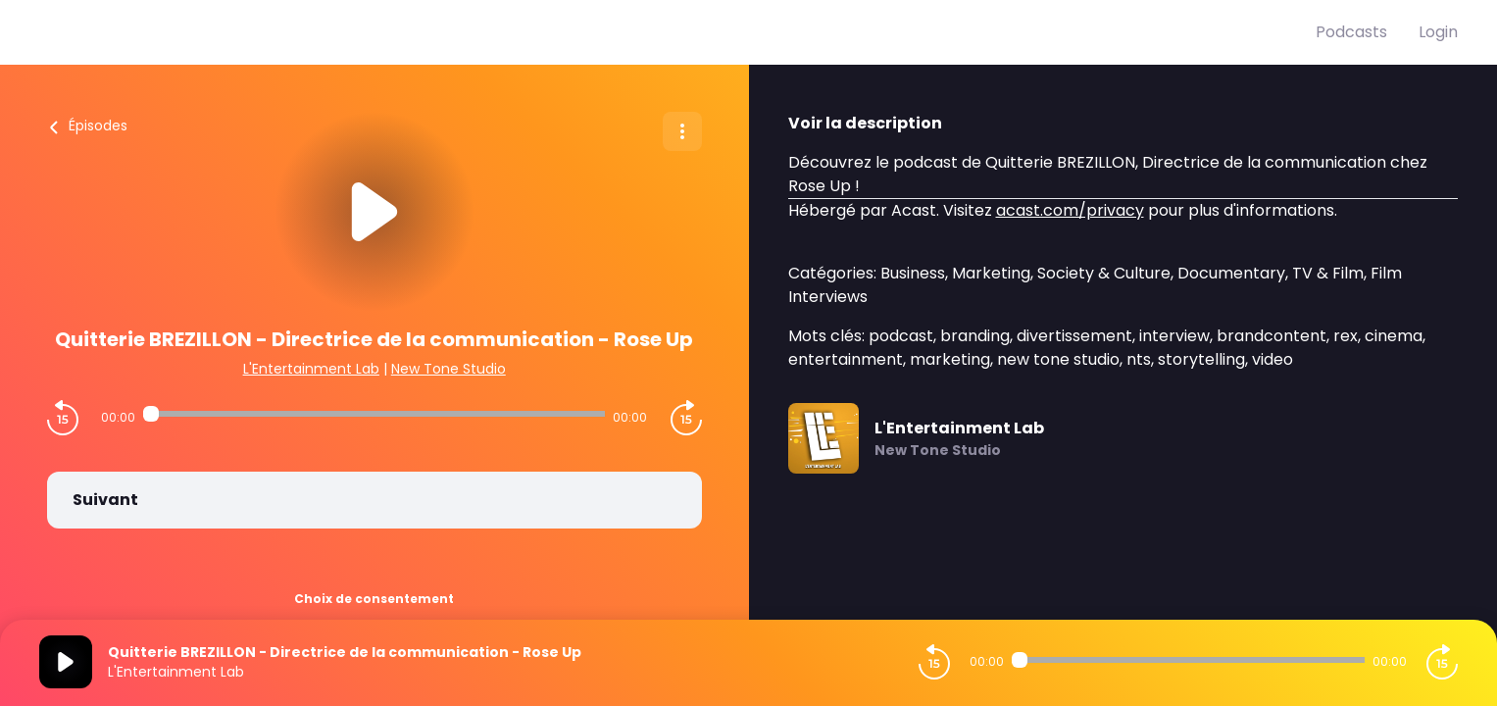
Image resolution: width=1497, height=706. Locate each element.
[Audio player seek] (374, 413)
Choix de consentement (374, 598)
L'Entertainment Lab (311, 368)
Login (1438, 32)
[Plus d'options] (682, 131)
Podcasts (1351, 32)
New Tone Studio (448, 368)
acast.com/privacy (1070, 210)
